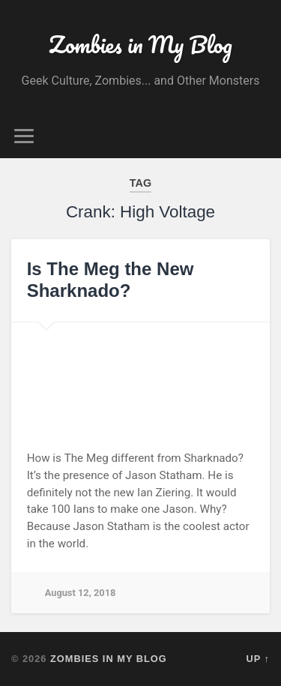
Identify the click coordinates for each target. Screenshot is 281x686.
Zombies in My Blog (140, 44)
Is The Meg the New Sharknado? (110, 280)
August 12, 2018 (80, 592)
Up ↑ (259, 658)
